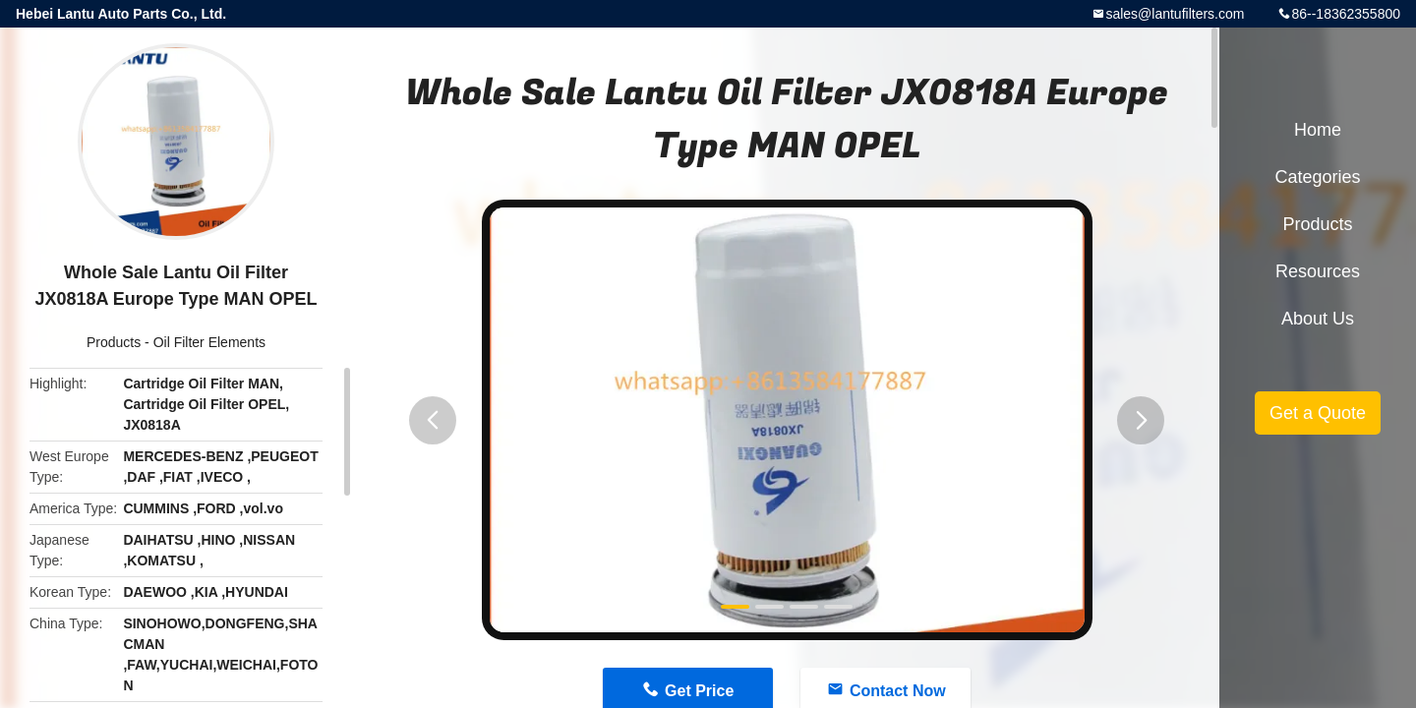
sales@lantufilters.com (1174, 14)
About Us (1317, 318)
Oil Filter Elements (209, 342)
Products (114, 342)
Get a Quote (1317, 413)
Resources (1317, 271)
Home (1317, 130)
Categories (1317, 177)
